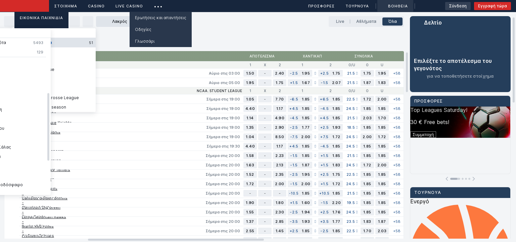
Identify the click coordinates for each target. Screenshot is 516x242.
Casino (96, 6)
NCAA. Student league (219, 91)
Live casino (129, 6)
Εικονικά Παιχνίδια (41, 17)
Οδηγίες (143, 29)
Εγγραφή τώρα (492, 5)
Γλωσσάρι (144, 41)
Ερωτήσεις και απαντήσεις (160, 17)
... (158, 5)
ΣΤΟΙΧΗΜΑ (65, 6)
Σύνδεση (458, 5)
